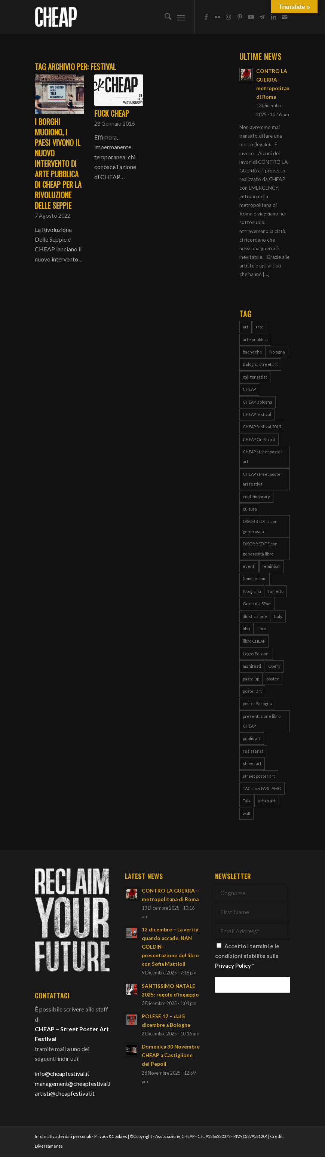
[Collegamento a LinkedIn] (273, 16)
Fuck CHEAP (111, 113)
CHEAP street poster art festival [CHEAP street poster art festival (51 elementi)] (262, 479)
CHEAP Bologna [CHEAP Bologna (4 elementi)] (257, 402)
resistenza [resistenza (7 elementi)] (253, 751)
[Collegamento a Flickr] (217, 16)
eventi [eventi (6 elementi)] (249, 566)
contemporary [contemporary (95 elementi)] (256, 496)
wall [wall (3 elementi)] (246, 813)
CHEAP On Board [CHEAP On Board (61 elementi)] (259, 439)
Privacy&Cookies (110, 1136)
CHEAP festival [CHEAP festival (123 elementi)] (257, 414)
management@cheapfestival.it (74, 1083)
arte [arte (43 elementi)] (259, 326)
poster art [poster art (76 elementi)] (252, 691)
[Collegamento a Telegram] (262, 16)
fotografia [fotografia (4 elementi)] (252, 591)
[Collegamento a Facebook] (206, 16)
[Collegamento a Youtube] (251, 16)
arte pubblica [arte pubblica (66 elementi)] (255, 339)
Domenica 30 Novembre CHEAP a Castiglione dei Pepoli (171, 1055)
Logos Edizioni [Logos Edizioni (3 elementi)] (256, 653)
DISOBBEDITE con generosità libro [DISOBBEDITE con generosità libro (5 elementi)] (260, 548)
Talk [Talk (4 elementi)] (247, 800)
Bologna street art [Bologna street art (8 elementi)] (260, 364)
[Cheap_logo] (56, 17)
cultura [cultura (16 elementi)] (250, 508)
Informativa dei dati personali (63, 1136)
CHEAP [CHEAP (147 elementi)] (249, 389)
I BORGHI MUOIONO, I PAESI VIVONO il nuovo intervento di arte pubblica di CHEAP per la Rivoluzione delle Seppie (58, 163)
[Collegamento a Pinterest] (239, 16)
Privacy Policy (233, 965)
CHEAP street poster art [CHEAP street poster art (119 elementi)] (262, 456)
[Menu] (181, 17)
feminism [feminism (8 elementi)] (271, 566)
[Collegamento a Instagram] (228, 16)
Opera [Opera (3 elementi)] (274, 666)
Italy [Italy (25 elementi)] (278, 616)
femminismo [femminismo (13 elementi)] (254, 578)
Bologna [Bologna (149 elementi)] (277, 351)
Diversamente (49, 1146)
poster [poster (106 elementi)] (272, 678)
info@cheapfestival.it (62, 1073)
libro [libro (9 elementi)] (261, 628)
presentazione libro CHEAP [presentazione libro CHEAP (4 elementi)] (261, 721)
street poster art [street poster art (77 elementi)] (259, 776)
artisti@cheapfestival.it (65, 1093)
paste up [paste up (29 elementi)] (251, 678)
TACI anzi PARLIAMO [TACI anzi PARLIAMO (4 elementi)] (262, 788)
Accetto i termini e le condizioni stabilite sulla (247, 956)
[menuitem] (164, 17)
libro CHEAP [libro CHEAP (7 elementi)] (254, 641)
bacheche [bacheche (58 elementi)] (252, 351)
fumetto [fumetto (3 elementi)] (275, 591)
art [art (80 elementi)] (245, 326)
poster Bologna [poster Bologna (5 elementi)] (257, 703)
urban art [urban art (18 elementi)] (267, 800)
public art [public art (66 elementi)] (252, 738)
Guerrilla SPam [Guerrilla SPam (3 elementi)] (257, 603)
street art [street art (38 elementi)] (252, 763)
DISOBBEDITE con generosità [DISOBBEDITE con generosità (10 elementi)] (260, 526)
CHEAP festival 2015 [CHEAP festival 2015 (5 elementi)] (262, 426)
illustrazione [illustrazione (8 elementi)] (255, 616)
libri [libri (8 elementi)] (246, 628)
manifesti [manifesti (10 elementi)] (252, 666)
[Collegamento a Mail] (284, 16)
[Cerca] (164, 17)
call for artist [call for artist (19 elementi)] (255, 376)
